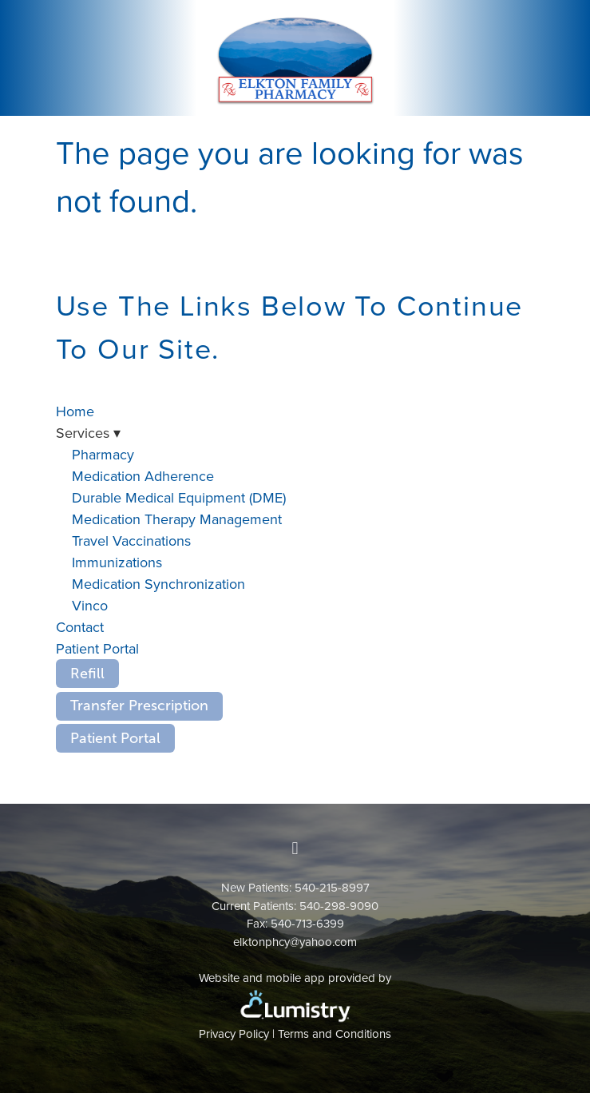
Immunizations (117, 562)
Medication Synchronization (158, 584)
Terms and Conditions (334, 1033)
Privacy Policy (234, 1033)
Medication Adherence (143, 476)
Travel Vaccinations (131, 540)
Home (75, 411)
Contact (80, 627)
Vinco (90, 605)
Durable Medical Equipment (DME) (179, 497)
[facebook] (295, 848)
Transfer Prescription (139, 705)
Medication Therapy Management (177, 519)
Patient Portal (97, 648)
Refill (87, 674)
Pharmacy (103, 454)
